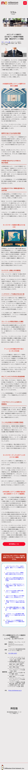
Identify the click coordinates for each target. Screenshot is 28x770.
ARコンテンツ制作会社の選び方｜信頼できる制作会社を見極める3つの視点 (14, 579)
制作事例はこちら (14, 544)
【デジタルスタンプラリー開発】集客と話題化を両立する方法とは (14, 573)
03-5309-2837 (12, 653)
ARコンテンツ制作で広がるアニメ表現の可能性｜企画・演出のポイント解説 (14, 585)
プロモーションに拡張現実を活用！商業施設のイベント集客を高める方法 (14, 621)
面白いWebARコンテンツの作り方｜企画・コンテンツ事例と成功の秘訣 (14, 602)
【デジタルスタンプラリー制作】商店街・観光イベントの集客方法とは (14, 567)
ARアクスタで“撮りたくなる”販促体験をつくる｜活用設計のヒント (14, 596)
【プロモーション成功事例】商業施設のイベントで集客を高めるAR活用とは (15, 615)
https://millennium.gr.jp (15, 690)
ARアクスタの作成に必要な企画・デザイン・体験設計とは (14, 591)
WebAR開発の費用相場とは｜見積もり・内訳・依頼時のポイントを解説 (14, 608)
